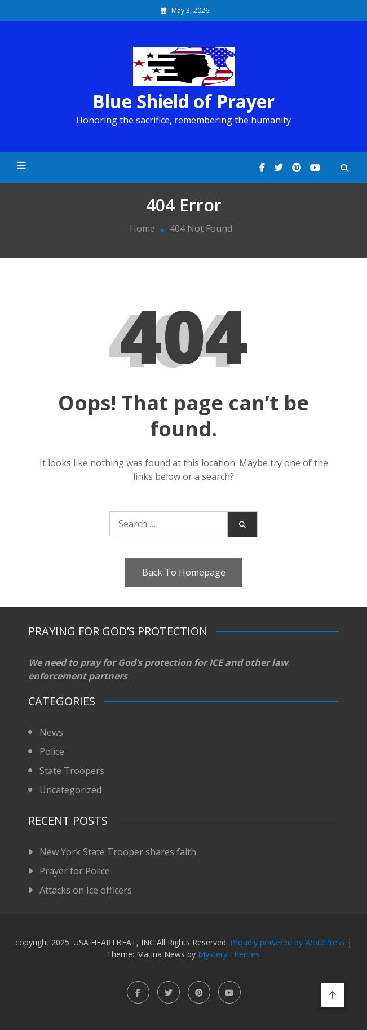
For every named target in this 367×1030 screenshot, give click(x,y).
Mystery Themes (228, 954)
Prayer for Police (74, 871)
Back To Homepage (183, 572)
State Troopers (71, 770)
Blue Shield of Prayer (183, 101)
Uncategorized (70, 790)
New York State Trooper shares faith (117, 852)
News (51, 732)
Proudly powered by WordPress (288, 942)
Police (51, 751)
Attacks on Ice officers (85, 890)
